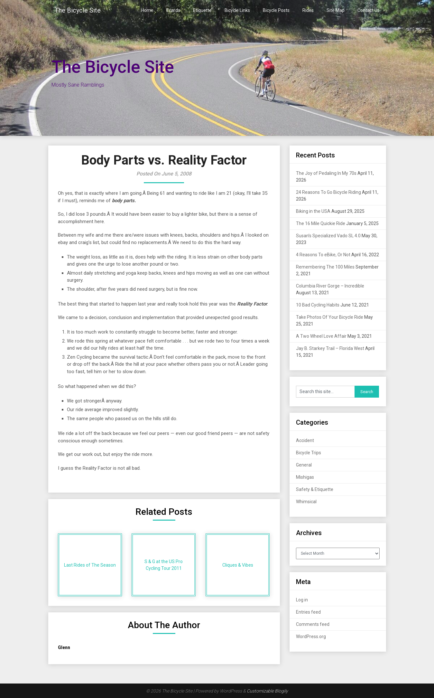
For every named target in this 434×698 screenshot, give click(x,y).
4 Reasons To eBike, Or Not (323, 254)
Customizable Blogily (267, 690)
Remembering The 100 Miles (325, 266)
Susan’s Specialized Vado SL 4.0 (328, 235)
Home (147, 10)
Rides (308, 10)
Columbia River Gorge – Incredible (330, 285)
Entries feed (308, 612)
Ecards (173, 10)
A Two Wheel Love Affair (321, 336)
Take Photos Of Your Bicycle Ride (329, 317)
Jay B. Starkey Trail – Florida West (330, 348)
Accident (305, 440)
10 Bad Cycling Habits (317, 304)
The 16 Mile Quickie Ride (320, 223)
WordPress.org (311, 636)
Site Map (336, 10)
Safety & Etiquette (314, 489)
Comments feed (312, 624)
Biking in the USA (313, 211)
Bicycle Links (237, 10)
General (304, 464)
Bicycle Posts (276, 10)
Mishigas (305, 477)
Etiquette (202, 10)
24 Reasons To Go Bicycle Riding (328, 192)
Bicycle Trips (308, 452)
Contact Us (368, 10)
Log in (302, 599)
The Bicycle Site (78, 10)
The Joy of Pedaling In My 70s (326, 173)
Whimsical (306, 501)
